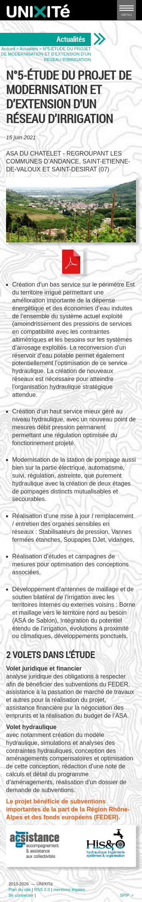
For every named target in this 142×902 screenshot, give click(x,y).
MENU (126, 12)
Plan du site (19, 889)
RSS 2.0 (42, 889)
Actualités (29, 48)
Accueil (8, 48)
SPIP (125, 895)
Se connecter (20, 895)
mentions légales (69, 889)
